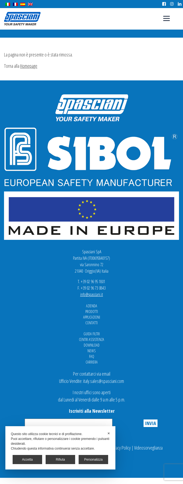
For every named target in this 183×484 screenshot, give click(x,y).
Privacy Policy (120, 447)
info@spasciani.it (91, 294)
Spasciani (22, 19)
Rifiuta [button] (60, 459)
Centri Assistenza (91, 339)
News (91, 350)
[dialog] (60, 447)
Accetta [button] (27, 459)
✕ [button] (108, 433)
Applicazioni (91, 317)
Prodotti (91, 311)
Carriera (92, 362)
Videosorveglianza (148, 447)
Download (92, 345)
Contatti (91, 322)
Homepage (28, 66)
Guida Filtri (91, 333)
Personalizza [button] (93, 459)
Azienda (91, 305)
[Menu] (166, 18)
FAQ (91, 356)
